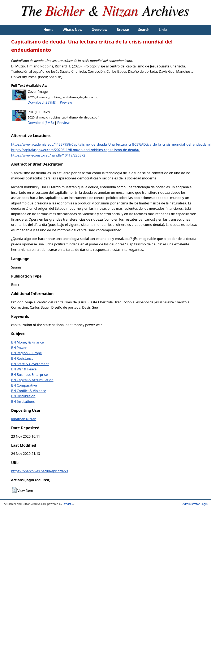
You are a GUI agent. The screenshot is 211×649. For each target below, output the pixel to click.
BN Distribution (23, 396)
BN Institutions (23, 401)
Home (48, 29)
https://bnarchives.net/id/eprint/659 (39, 471)
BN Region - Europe (26, 353)
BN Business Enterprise (29, 374)
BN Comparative (24, 385)
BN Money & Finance (27, 342)
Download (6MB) (41, 122)
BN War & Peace (23, 369)
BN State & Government (30, 364)
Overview (99, 29)
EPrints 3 (68, 504)
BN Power (19, 347)
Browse (123, 29)
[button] (14, 490)
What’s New (72, 29)
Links (163, 29)
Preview (66, 102)
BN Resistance (22, 358)
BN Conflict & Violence (28, 390)
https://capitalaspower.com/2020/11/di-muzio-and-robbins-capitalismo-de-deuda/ (75, 149)
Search (143, 29)
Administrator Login (195, 504)
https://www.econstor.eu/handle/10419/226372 (48, 155)
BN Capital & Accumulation (32, 380)
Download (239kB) (42, 102)
